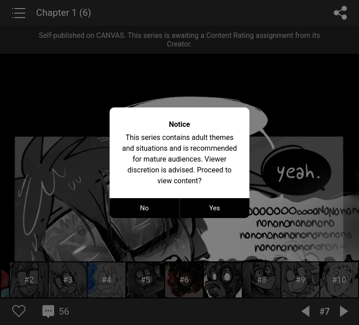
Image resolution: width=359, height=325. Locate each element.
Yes (214, 208)
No (144, 208)
